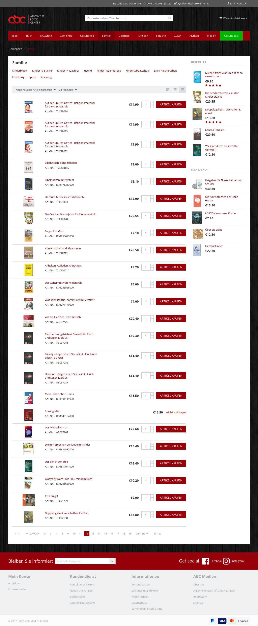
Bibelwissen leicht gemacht (61, 163)
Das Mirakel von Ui (56, 427)
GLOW (177, 35)
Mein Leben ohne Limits (59, 394)
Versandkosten (141, 584)
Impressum (200, 596)
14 (99, 533)
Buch (29, 35)
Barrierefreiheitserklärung (147, 608)
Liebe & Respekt (214, 129)
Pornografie (52, 411)
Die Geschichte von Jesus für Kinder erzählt (70, 214)
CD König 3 (51, 496)
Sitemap (198, 602)
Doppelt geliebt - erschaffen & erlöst (66, 513)
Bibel (15, 35)
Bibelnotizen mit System (59, 180)
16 (111, 533)
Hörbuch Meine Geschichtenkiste (65, 197)
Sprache (161, 35)
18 (124, 533)
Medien (211, 35)
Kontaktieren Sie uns (82, 584)
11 (80, 533)
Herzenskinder (214, 246)
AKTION (194, 35)
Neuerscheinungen (81, 590)
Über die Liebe (213, 229)
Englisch (143, 35)
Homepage (15, 49)
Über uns (198, 584)
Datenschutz (139, 602)
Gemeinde (66, 35)
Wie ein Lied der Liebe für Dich (63, 317)
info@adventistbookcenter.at (191, 3)
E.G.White (46, 35)
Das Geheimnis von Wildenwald (63, 282)
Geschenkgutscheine (82, 602)
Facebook (212, 561)
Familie (106, 35)
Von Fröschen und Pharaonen (63, 248)
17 (118, 533)
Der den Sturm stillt (56, 462)
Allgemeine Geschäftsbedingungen (214, 590)
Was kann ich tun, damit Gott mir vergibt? (70, 300)
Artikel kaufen (171, 104)
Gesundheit (87, 35)
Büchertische (77, 596)
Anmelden (14, 583)
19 (130, 533)
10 (74, 533)
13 (93, 533)
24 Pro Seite (68, 90)
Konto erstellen (17, 589)
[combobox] (129, 18)
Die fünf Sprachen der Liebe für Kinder (67, 444)
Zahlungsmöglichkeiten (145, 590)
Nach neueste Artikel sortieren (36, 90)
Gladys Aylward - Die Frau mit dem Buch (68, 479)
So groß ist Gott (54, 231)
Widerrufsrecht (140, 596)
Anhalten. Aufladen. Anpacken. (63, 265)
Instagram (233, 561)
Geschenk (124, 35)
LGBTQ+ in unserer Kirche (220, 213)
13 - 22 (158, 533)
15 (105, 533)
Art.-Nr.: (49, 111)
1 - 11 (18, 533)
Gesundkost (231, 35)
